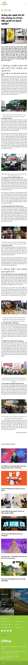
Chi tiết (3, 604)
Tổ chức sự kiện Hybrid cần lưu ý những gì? (12, 534)
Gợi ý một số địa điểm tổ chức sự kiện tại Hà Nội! (13, 580)
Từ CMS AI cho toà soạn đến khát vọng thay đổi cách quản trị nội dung (13, 467)
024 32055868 (6, 656)
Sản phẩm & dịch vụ (6, 621)
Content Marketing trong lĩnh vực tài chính (13, 489)
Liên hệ (17, 624)
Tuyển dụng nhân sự (20, 621)
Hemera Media (5, 635)
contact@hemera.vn (7, 658)
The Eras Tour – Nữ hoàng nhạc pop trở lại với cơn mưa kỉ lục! (14, 557)
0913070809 (15, 656)
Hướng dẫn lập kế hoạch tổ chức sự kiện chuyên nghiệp (12, 512)
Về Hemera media (5, 618)
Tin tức (17, 618)
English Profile (18, 627)
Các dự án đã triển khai (7, 624)
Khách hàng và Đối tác (6, 627)
